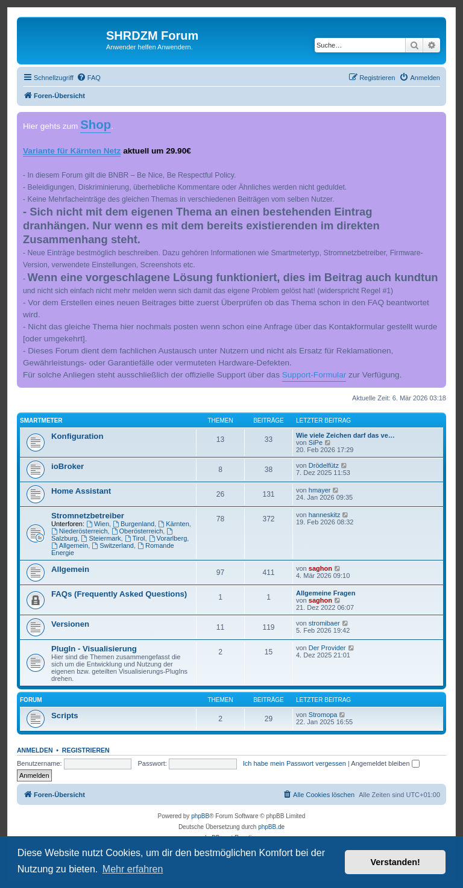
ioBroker (67, 466)
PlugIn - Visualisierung (94, 648)
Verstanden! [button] (395, 862)
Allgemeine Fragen (325, 593)
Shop (95, 124)
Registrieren (86, 750)
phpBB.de (271, 827)
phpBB (200, 816)
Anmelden (35, 750)
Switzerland (113, 545)
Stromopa (323, 714)
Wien (97, 523)
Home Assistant (81, 490)
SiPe (316, 442)
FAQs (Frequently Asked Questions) (119, 593)
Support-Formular (314, 374)
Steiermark (101, 538)
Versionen (70, 624)
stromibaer (324, 623)
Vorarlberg (168, 538)
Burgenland (133, 523)
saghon (320, 568)
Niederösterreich (79, 531)
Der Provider (327, 647)
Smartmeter (41, 420)
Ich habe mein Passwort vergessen (294, 763)
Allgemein (69, 545)
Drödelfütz (324, 465)
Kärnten (173, 523)
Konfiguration (77, 436)
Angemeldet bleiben (385, 763)
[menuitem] (89, 77)
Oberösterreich (137, 531)
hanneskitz (325, 514)
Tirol (135, 538)
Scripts (64, 715)
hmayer (320, 490)
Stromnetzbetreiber (87, 515)
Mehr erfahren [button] (132, 869)
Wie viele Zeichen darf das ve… (345, 435)
